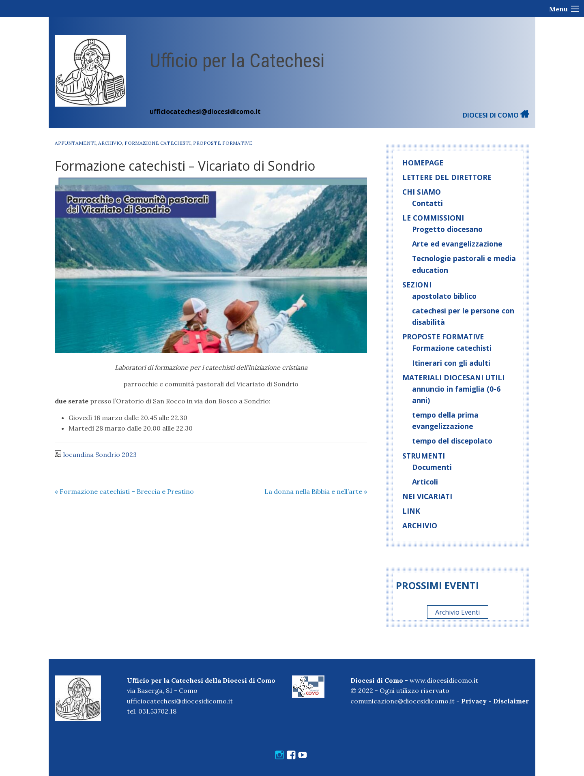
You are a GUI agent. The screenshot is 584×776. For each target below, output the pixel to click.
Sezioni (417, 284)
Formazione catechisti (158, 143)
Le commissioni (433, 218)
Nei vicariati (427, 496)
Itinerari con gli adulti (451, 363)
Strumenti (423, 456)
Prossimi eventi (437, 585)
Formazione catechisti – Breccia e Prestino (124, 491)
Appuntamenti (75, 143)
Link (411, 511)
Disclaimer (511, 701)
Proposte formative (223, 143)
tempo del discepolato (452, 441)
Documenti (432, 467)
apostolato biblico (444, 296)
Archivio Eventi (457, 612)
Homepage (422, 162)
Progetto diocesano (447, 229)
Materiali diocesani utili (453, 377)
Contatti (427, 203)
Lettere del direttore (447, 177)
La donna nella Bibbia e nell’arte (315, 491)
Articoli (425, 482)
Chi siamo (421, 192)
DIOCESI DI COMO (496, 115)
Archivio (110, 143)
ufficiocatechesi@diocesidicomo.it (205, 111)
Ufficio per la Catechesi (237, 60)
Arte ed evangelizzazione (457, 244)
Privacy (474, 701)
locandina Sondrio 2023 (100, 454)
